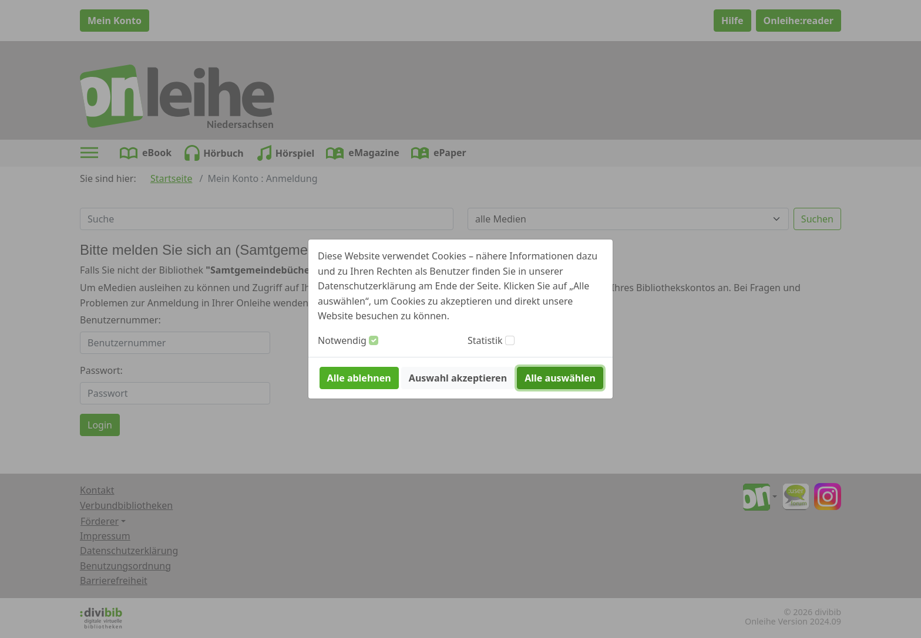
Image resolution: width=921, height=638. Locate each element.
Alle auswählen (560, 378)
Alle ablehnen (359, 378)
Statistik (485, 340)
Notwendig (342, 340)
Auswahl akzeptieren (458, 378)
